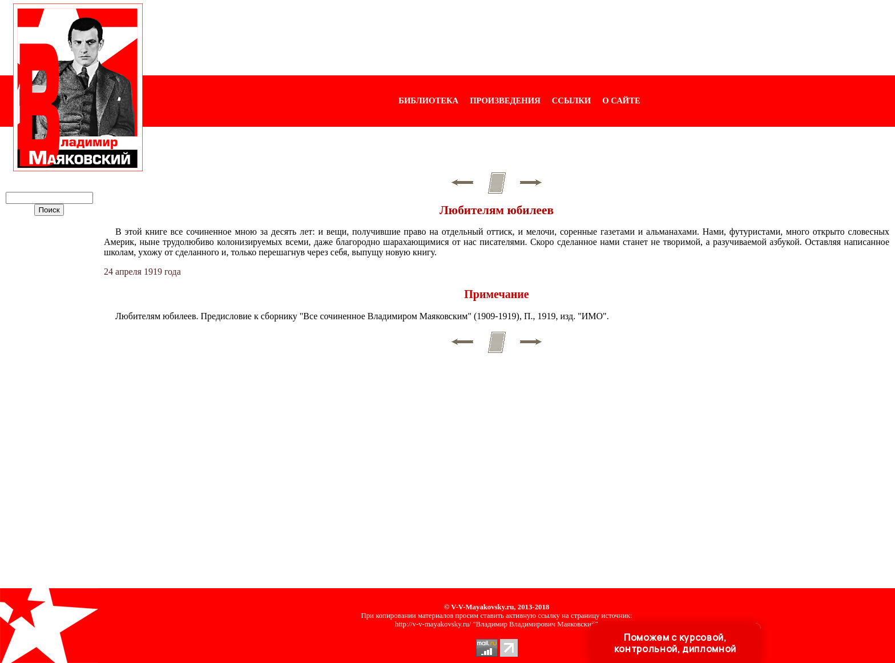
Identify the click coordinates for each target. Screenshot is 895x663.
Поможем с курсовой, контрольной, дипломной (675, 643)
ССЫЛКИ (571, 100)
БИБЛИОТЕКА (428, 100)
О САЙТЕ (621, 100)
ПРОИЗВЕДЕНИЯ (505, 100)
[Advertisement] (519, 37)
